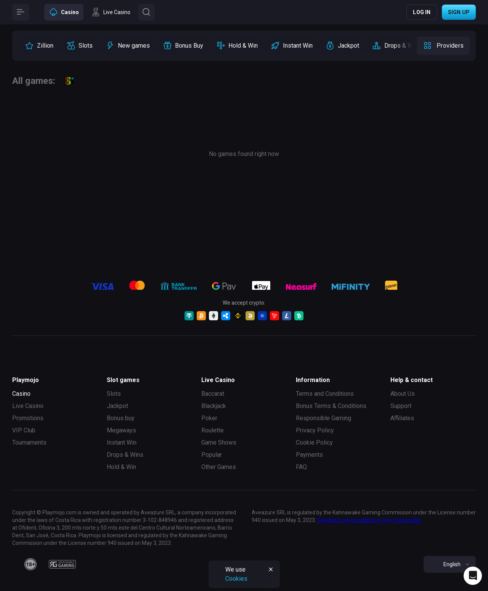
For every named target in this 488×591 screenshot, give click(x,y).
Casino (21, 393)
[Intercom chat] (473, 576)
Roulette (212, 430)
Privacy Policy (315, 430)
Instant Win (121, 442)
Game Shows (218, 442)
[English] (450, 564)
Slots (114, 393)
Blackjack (213, 406)
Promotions (27, 418)
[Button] (20, 12)
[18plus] (30, 564)
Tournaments (29, 442)
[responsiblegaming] (62, 564)
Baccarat (212, 393)
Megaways (121, 430)
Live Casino (27, 406)
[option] (39, 46)
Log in (421, 12)
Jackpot (117, 406)
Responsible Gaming (323, 418)
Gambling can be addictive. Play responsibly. (369, 520)
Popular (211, 454)
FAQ (301, 467)
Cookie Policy (314, 442)
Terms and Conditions (325, 393)
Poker (209, 418)
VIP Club (23, 430)
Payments (309, 454)
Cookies (236, 578)
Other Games (218, 467)
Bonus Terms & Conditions (331, 406)
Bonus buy (121, 418)
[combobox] (450, 564)
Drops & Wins (125, 454)
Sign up (459, 12)
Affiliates (402, 418)
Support (400, 406)
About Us (402, 393)
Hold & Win (121, 467)
